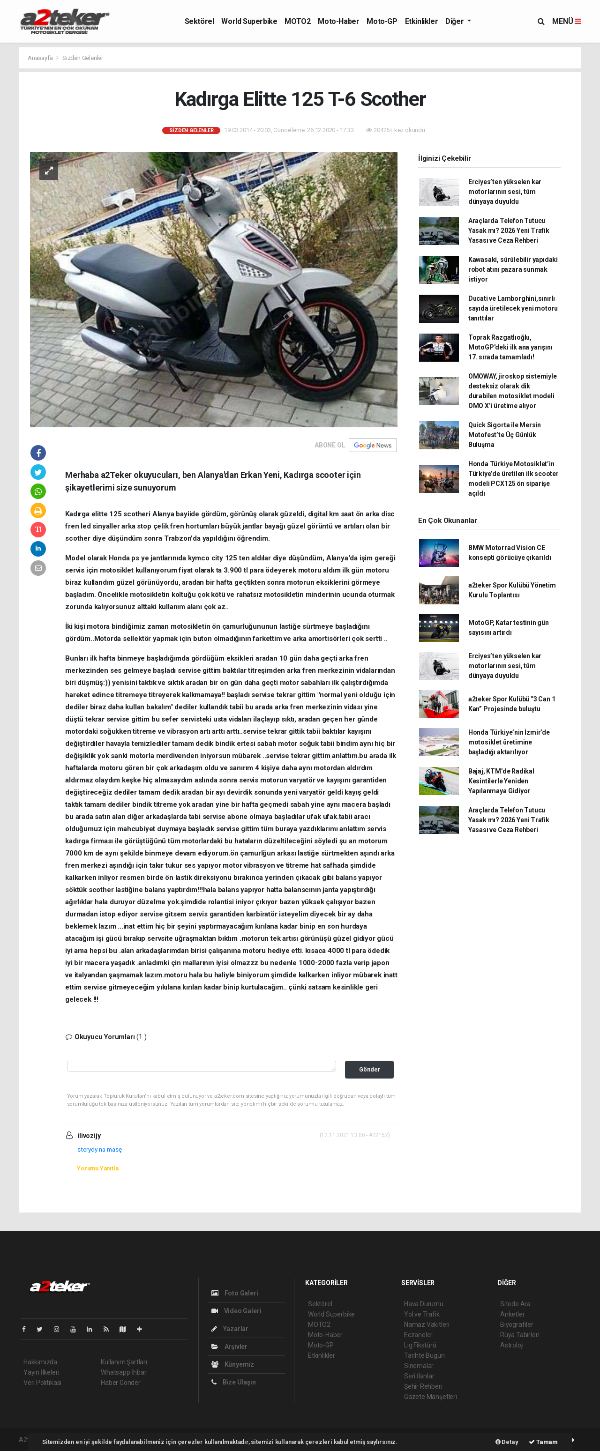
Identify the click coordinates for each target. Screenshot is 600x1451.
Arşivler (229, 1346)
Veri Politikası (42, 1382)
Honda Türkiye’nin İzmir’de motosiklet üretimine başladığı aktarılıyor (509, 742)
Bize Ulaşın (233, 1382)
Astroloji (512, 1345)
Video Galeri (236, 1311)
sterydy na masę (99, 1149)
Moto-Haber (338, 21)
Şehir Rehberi (423, 1386)
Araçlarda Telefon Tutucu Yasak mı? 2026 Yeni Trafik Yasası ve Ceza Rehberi (508, 230)
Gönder (369, 1069)
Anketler (512, 1314)
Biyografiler (516, 1324)
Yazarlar (229, 1328)
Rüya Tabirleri (519, 1335)
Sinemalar (419, 1365)
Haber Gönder (121, 1382)
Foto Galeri (234, 1293)
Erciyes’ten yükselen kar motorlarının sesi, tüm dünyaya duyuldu (504, 191)
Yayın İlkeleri (41, 1372)
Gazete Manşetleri (430, 1396)
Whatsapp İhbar (123, 1372)
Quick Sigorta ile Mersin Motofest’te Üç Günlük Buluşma (504, 434)
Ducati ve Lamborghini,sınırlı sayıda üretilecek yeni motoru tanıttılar (513, 308)
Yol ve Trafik (422, 1314)
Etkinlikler (421, 21)
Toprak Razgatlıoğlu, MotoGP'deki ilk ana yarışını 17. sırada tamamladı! (510, 347)
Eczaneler (418, 1335)
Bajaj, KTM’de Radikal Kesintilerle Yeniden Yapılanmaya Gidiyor (501, 781)
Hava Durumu (423, 1304)
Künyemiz (232, 1364)
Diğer (455, 21)
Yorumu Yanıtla (97, 1168)
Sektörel (199, 21)
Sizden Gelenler (82, 57)
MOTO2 (297, 21)
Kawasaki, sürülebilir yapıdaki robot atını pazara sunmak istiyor (513, 269)
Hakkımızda (40, 1362)
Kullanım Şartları (124, 1362)
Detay (506, 1441)
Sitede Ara (515, 1304)
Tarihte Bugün (424, 1355)
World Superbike (249, 21)
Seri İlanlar (419, 1376)
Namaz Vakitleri (427, 1324)
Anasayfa (41, 57)
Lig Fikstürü (420, 1345)
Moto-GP (382, 21)
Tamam (543, 1441)
